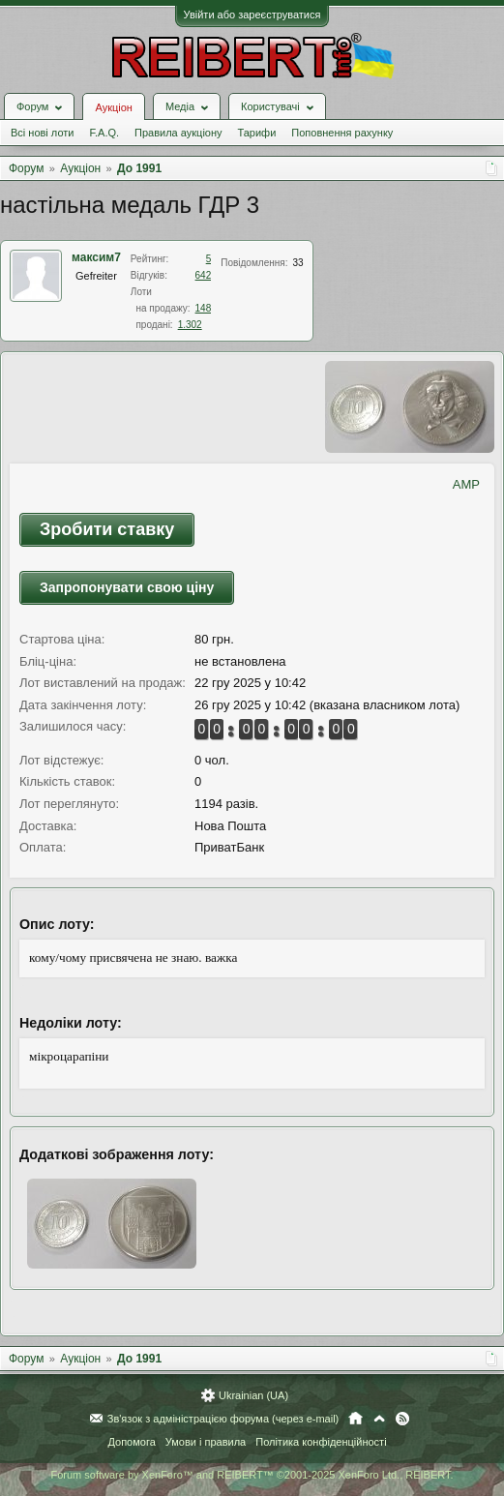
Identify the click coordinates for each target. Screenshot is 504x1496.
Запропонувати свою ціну (127, 587)
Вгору (379, 1418)
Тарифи (257, 132)
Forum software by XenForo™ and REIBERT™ (251, 1475)
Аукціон (113, 107)
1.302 (190, 324)
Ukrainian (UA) (253, 1395)
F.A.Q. (104, 132)
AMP (466, 484)
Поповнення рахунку (342, 132)
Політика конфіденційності (320, 1442)
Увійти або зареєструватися (252, 14)
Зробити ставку (107, 529)
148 (203, 308)
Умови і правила (205, 1442)
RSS (402, 1418)
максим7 (96, 257)
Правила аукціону (178, 132)
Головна (355, 1418)
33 (297, 262)
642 (203, 275)
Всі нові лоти (42, 132)
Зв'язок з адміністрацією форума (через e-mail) (223, 1418)
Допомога (131, 1442)
